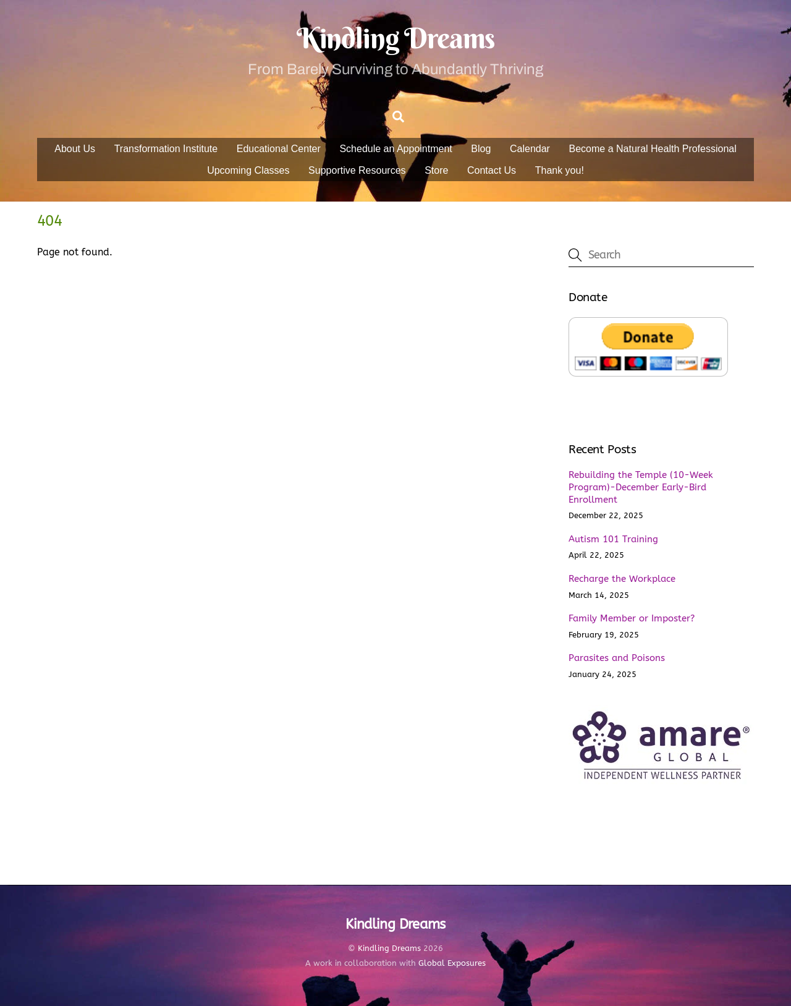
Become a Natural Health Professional (653, 148)
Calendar (530, 148)
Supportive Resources (356, 170)
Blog (481, 148)
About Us (74, 148)
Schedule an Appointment (395, 148)
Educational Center (279, 148)
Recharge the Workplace (622, 578)
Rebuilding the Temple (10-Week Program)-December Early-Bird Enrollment (641, 487)
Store (436, 170)
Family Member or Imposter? (632, 618)
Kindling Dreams (389, 948)
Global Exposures (452, 963)
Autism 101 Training (613, 539)
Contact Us (491, 170)
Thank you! (559, 170)
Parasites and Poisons (617, 657)
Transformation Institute (166, 148)
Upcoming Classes (248, 170)
